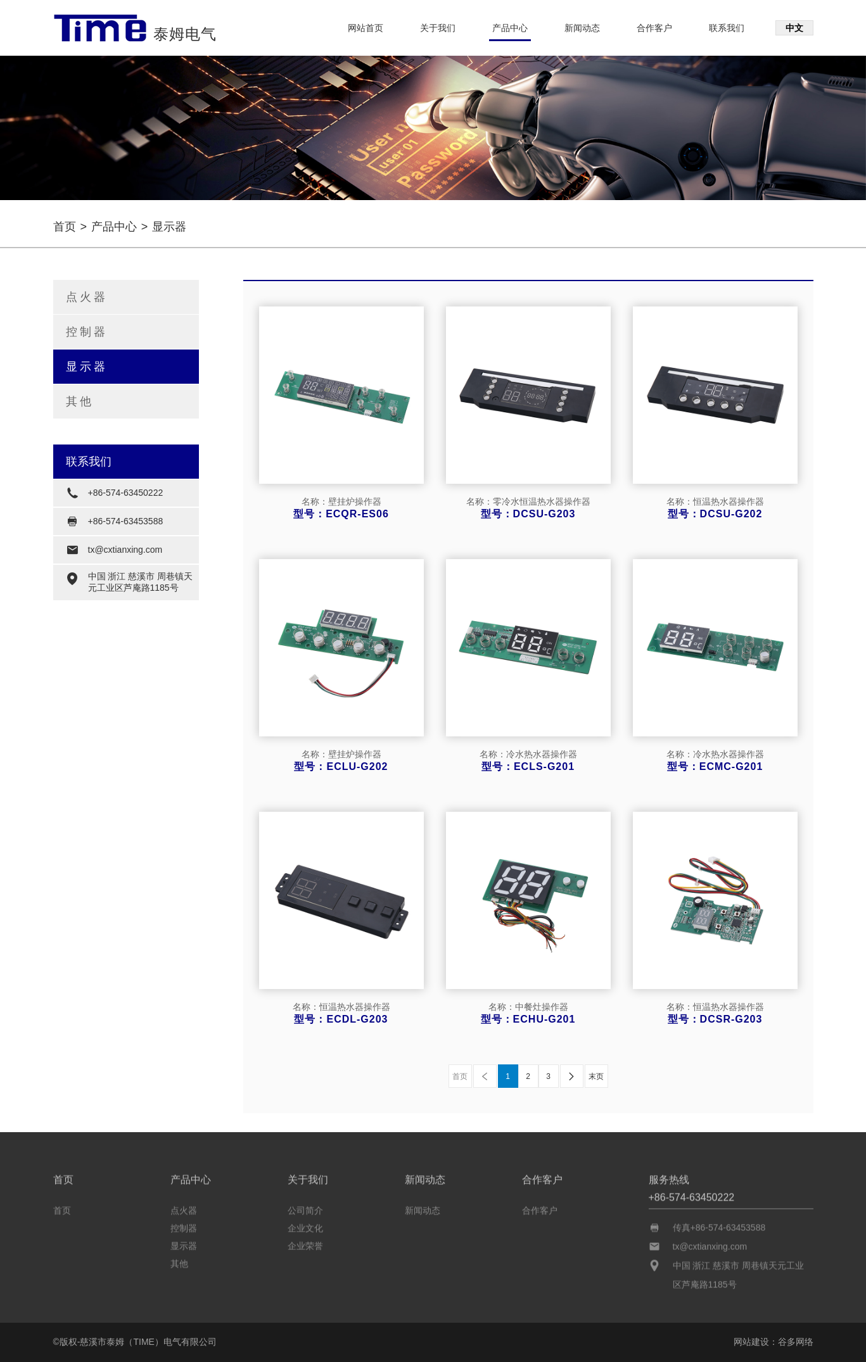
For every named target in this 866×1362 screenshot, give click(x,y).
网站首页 (365, 28)
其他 (80, 401)
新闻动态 (582, 28)
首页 (64, 226)
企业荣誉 (305, 1242)
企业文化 (305, 1225)
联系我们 (726, 28)
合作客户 (654, 28)
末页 (596, 1076)
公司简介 (305, 1207)
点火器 (87, 297)
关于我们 (437, 28)
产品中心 (510, 28)
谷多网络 (795, 1342)
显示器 (87, 366)
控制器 (87, 331)
